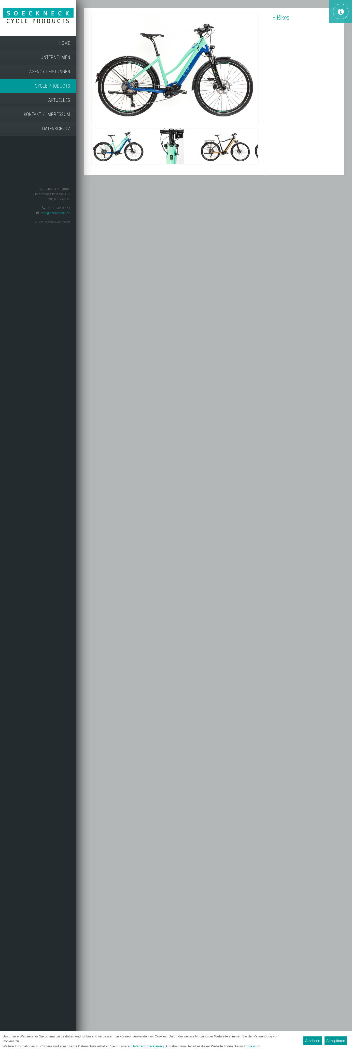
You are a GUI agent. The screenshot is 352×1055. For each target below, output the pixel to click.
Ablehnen (312, 1041)
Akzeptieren (335, 1041)
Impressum (252, 1046)
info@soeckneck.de (55, 213)
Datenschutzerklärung (148, 1046)
